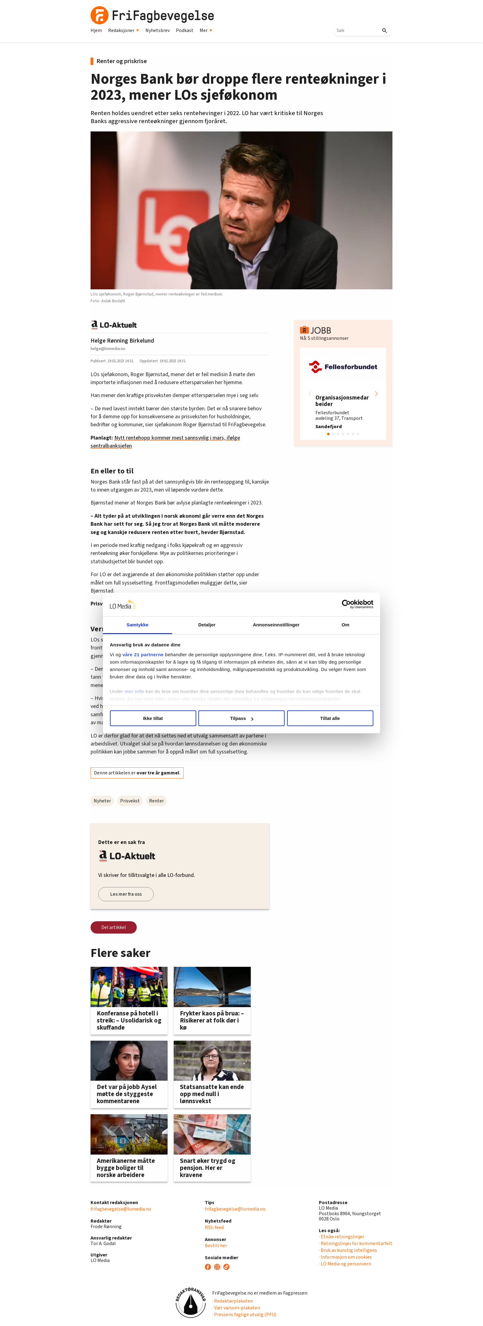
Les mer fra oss (126, 894)
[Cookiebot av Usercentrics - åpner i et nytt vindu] (346, 604)
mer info (134, 691)
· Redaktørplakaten (232, 1301)
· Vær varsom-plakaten (236, 1307)
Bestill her (216, 1245)
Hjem (96, 30)
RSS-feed (214, 1227)
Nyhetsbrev (157, 30)
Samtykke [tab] (137, 624)
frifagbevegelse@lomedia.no (121, 1209)
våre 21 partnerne (143, 654)
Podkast (184, 30)
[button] (376, 393)
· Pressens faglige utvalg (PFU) (244, 1314)
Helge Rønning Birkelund (122, 340)
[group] (343, 394)
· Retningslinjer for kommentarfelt (355, 1243)
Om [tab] (345, 624)
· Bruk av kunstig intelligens (348, 1250)
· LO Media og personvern (345, 1263)
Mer (206, 30)
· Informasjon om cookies (345, 1257)
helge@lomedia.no (108, 348)
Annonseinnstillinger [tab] (276, 624)
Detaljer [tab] (207, 624)
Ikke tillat (153, 718)
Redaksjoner (123, 30)
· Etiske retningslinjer (341, 1236)
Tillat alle (330, 718)
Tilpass (241, 718)
